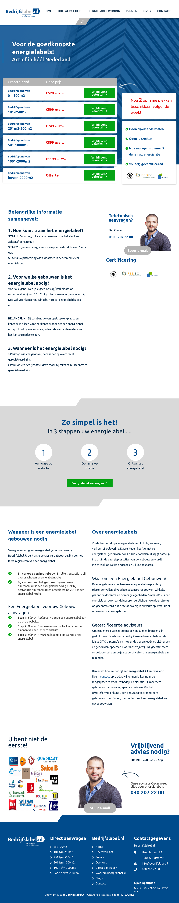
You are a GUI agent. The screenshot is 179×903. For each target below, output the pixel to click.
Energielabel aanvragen (89, 483)
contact (105, 676)
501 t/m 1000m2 (64, 862)
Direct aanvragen (106, 867)
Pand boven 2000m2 (67, 873)
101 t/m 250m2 (63, 852)
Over (147, 11)
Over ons (101, 862)
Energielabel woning (103, 11)
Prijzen (131, 11)
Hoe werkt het (69, 11)
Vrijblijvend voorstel (99, 93)
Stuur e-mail (138, 251)
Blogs (99, 878)
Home (48, 11)
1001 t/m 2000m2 (65, 867)
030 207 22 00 (147, 792)
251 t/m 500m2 (63, 857)
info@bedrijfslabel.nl (155, 863)
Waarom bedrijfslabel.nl (111, 873)
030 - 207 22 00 (121, 237)
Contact (164, 11)
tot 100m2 (60, 846)
